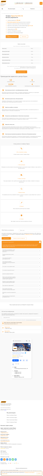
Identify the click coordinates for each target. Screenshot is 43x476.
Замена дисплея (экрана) (5, 51)
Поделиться (2, 459)
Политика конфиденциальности (21, 468)
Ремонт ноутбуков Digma (12, 415)
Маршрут (16, 360)
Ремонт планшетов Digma (12, 417)
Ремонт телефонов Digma (12, 422)
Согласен (39, 473)
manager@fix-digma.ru (5, 441)
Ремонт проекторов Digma (12, 419)
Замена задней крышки (5, 54)
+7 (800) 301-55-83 (19, 3)
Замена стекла (4, 48)
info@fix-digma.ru (4, 438)
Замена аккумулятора (5, 57)
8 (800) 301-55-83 (4, 435)
